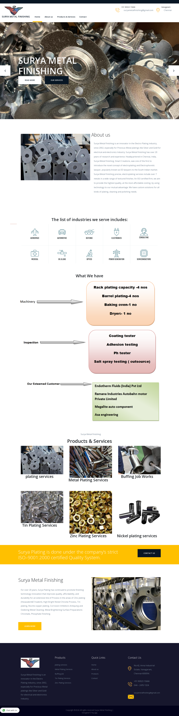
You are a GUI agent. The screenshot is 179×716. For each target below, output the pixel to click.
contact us (149, 553)
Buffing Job (59, 674)
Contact (83, 16)
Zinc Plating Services (63, 683)
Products (95, 674)
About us (49, 16)
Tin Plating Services (62, 678)
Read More (30, 80)
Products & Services (66, 16)
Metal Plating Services (63, 669)
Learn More (29, 626)
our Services (57, 80)
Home (37, 16)
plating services (61, 665)
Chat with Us (9, 710)
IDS (95, 713)
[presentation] (5, 70)
